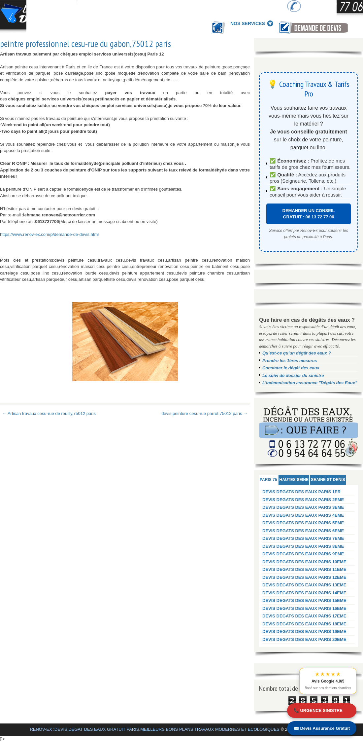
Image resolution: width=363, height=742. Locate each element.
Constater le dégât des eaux (290, 367)
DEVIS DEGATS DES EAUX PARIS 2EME (303, 499)
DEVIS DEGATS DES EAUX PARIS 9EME (303, 553)
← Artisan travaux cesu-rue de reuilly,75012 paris (49, 413)
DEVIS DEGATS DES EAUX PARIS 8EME (303, 546)
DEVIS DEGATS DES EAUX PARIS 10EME (304, 561)
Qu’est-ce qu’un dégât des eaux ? (296, 353)
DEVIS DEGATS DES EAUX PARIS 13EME (304, 584)
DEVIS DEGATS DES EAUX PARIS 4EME (303, 515)
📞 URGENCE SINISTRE (318, 710)
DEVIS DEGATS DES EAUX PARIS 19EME (304, 631)
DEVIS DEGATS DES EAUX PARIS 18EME (304, 623)
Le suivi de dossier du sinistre (293, 375)
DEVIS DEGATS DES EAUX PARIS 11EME (304, 569)
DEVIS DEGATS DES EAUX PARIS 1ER (301, 491)
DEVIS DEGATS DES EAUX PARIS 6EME (303, 530)
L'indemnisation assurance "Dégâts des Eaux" (309, 382)
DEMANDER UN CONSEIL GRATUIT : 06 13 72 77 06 (308, 214)
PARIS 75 (268, 479)
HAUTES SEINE (294, 479)
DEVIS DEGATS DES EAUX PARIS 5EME (303, 522)
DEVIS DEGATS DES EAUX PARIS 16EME (304, 608)
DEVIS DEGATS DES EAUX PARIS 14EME (304, 592)
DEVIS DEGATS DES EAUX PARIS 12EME (304, 577)
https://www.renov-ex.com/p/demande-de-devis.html (49, 234)
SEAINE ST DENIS (328, 479)
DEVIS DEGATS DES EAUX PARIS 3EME (303, 507)
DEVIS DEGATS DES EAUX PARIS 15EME (304, 600)
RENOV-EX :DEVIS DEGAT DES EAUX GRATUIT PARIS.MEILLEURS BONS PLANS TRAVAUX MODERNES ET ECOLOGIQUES (154, 729)
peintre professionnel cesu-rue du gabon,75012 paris (85, 43)
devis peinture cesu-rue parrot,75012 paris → (204, 413)
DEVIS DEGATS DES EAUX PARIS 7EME (303, 538)
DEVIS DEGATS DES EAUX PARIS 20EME (304, 639)
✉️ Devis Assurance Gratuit (322, 728)
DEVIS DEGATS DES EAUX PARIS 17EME (304, 615)
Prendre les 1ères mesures (289, 360)
